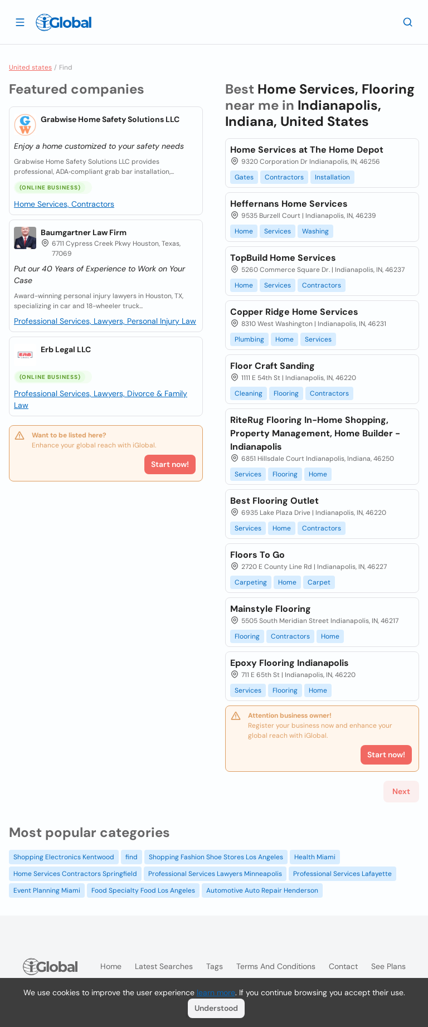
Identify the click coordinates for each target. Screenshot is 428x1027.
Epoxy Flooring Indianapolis (289, 663)
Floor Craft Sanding (272, 366)
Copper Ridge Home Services (294, 312)
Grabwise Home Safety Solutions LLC (110, 119)
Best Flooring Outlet (274, 501)
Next (401, 791)
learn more (216, 992)
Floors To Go (257, 555)
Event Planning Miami (46, 890)
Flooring (286, 393)
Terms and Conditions (275, 966)
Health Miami (314, 857)
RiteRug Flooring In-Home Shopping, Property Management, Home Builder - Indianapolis (315, 433)
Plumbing (249, 339)
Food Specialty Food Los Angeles (143, 890)
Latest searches (164, 966)
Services (277, 231)
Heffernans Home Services (289, 204)
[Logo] (63, 22)
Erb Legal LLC (66, 349)
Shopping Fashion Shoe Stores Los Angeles (216, 857)
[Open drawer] (20, 22)
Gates (244, 177)
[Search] (408, 22)
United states (30, 67)
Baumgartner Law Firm (84, 232)
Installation (332, 177)
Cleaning (248, 393)
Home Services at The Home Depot (306, 149)
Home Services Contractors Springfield (75, 873)
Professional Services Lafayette (342, 873)
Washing (315, 231)
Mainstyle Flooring (270, 609)
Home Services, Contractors (64, 204)
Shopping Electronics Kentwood (63, 857)
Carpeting (251, 582)
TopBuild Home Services (283, 258)
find (131, 857)
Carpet (319, 582)
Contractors (284, 177)
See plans (388, 966)
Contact (343, 966)
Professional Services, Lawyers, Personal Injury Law (105, 321)
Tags (214, 966)
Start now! (170, 464)
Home (244, 231)
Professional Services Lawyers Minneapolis (215, 873)
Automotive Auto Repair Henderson (262, 890)
